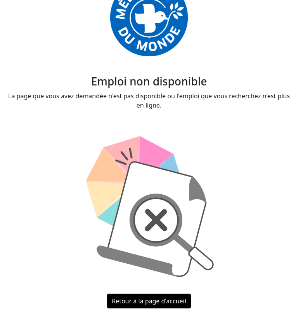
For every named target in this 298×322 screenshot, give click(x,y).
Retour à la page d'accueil (149, 301)
